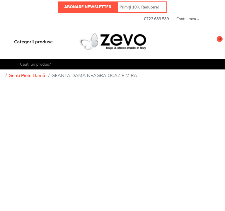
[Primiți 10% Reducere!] (142, 7)
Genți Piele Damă (26, 75)
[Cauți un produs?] (115, 64)
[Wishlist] (203, 41)
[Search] (11, 64)
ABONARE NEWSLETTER (87, 7)
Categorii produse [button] (28, 42)
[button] (187, 19)
